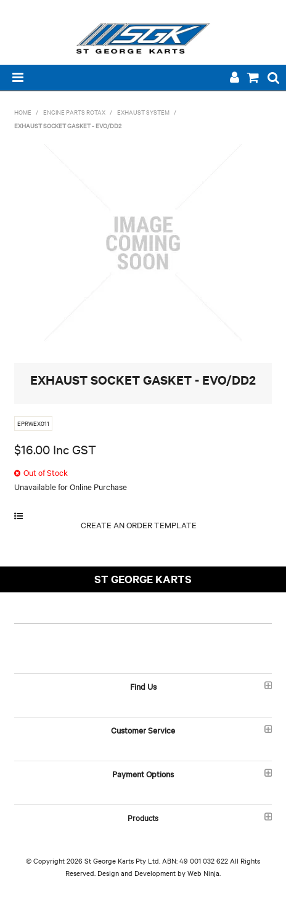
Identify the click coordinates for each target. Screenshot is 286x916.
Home (22, 112)
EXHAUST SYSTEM (143, 112)
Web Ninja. (204, 873)
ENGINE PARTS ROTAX (74, 112)
